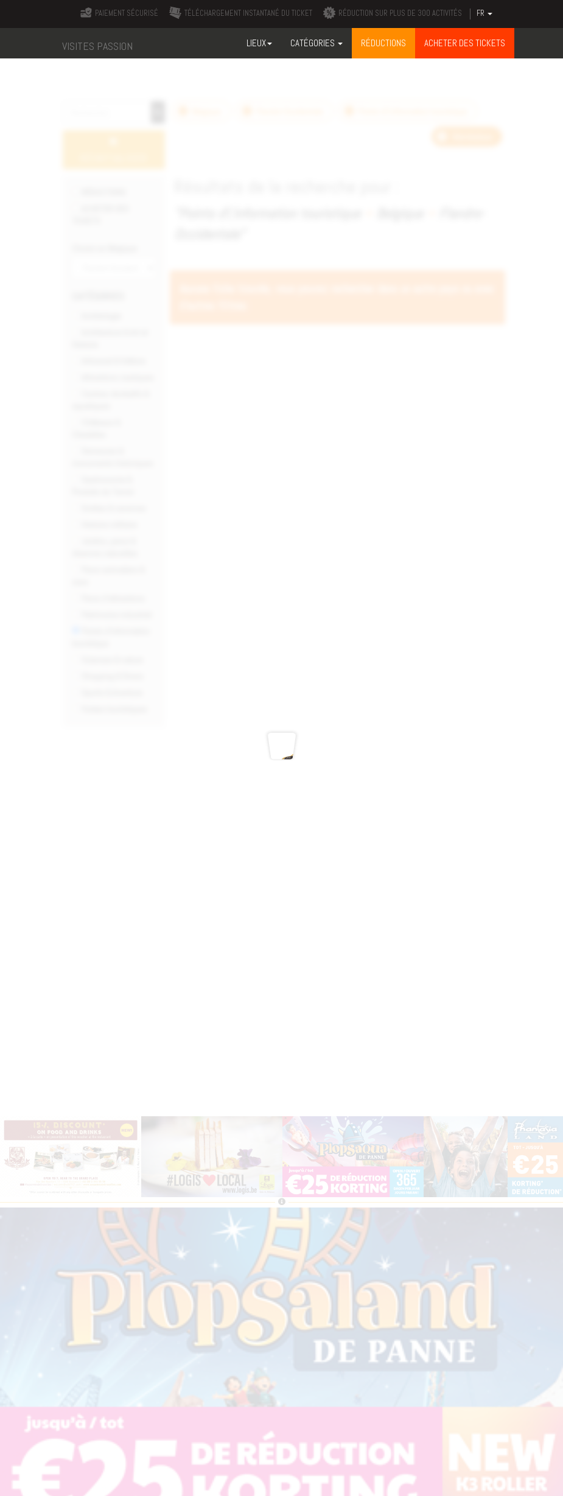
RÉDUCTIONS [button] (383, 43)
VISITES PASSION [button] (97, 46)
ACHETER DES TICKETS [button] (464, 43)
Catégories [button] (316, 43)
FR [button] (484, 13)
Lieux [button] (259, 43)
